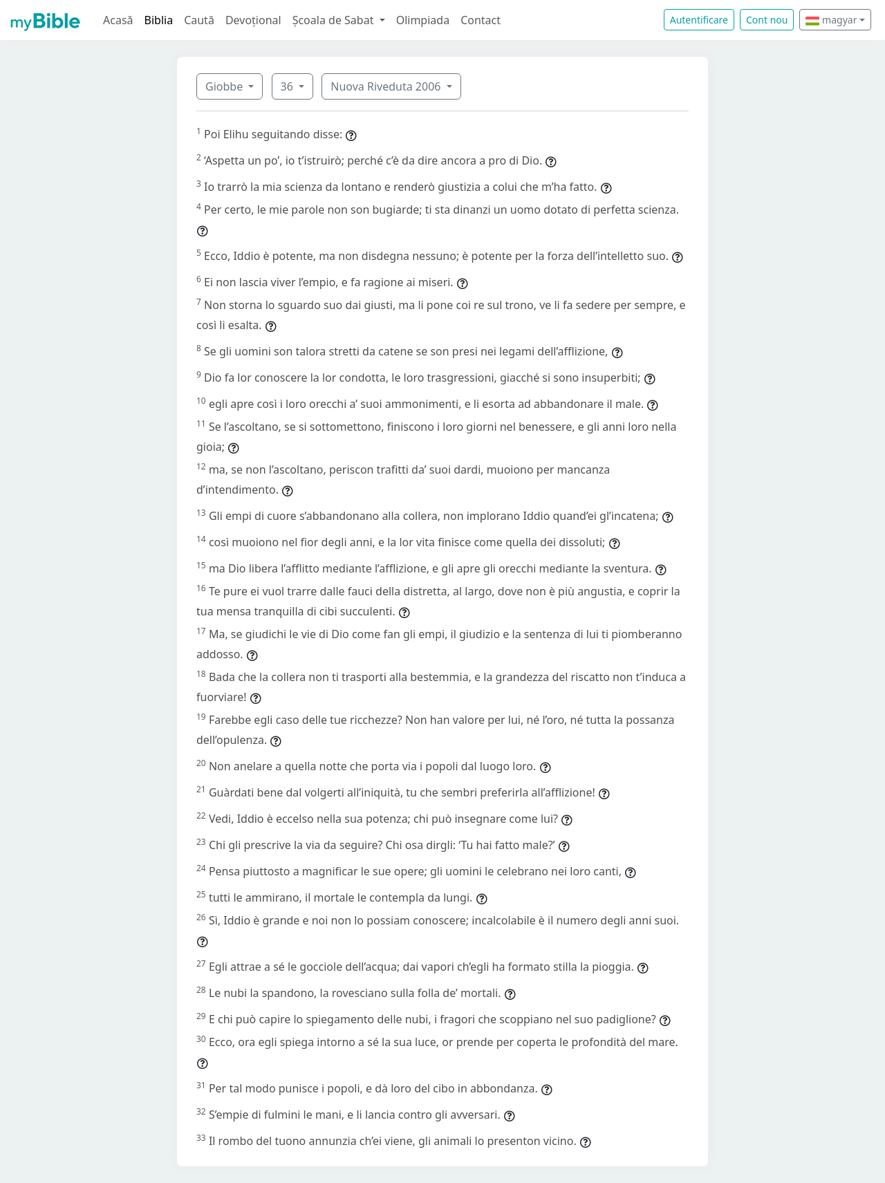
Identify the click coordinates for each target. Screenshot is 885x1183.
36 (288, 86)
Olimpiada (422, 20)
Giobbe (225, 86)
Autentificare (699, 19)
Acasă (118, 20)
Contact (480, 20)
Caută (199, 20)
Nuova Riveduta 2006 (386, 86)
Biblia (159, 20)
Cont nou (767, 19)
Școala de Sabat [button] (334, 20)
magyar (831, 19)
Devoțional (253, 20)
